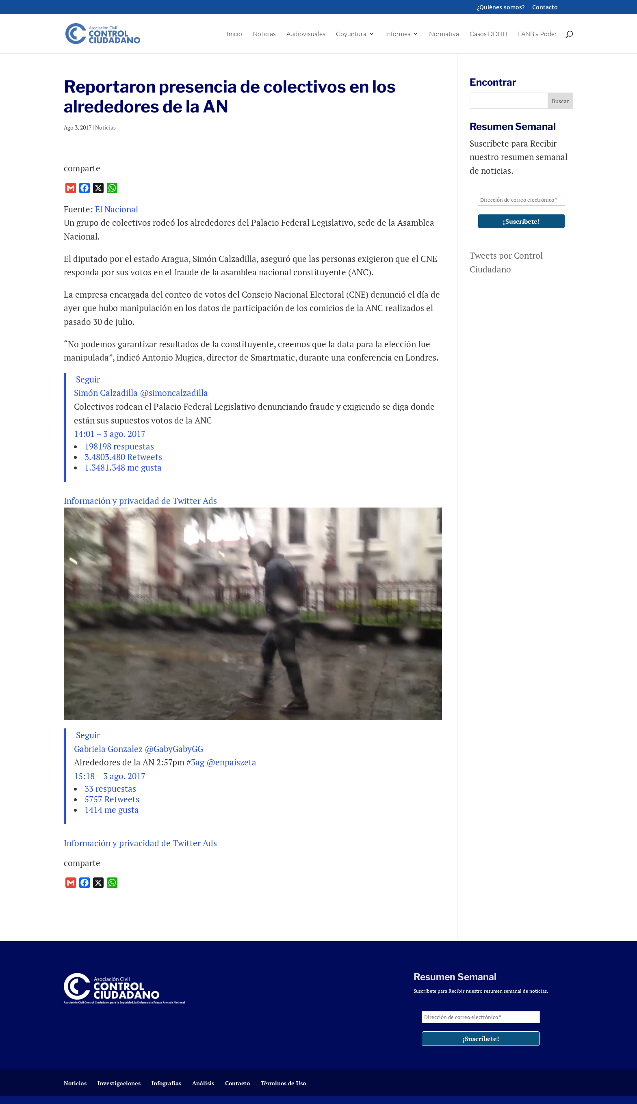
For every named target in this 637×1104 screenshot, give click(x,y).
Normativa (444, 34)
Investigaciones (119, 1083)
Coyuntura (351, 34)
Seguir (87, 379)
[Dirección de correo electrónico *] (521, 200)
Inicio (234, 34)
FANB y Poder (537, 34)
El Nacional (117, 209)
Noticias (264, 34)
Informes (397, 34)
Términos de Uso (283, 1083)
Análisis (203, 1083)
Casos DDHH (488, 34)
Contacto (545, 7)
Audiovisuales (305, 34)
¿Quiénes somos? (500, 7)
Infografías (166, 1083)
